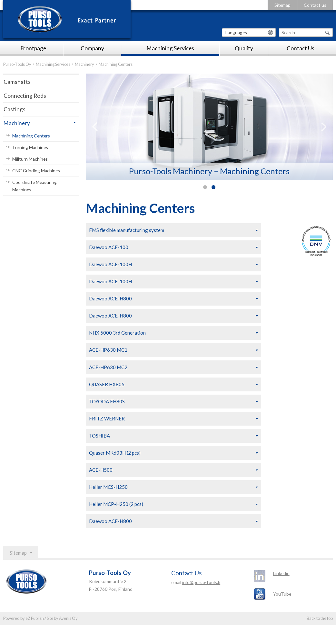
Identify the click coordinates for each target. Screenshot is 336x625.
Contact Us (300, 48)
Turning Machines (30, 147)
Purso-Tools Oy (17, 64)
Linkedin (281, 573)
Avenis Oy (68, 618)
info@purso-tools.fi (201, 582)
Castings (14, 109)
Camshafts (17, 81)
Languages (236, 32)
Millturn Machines (30, 159)
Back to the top (320, 618)
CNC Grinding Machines (36, 170)
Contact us (315, 5)
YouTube (282, 594)
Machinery (84, 64)
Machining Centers (31, 135)
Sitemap (282, 5)
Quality (244, 48)
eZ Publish (34, 618)
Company (92, 48)
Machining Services (170, 48)
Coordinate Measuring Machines (34, 185)
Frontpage (33, 48)
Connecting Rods (25, 95)
